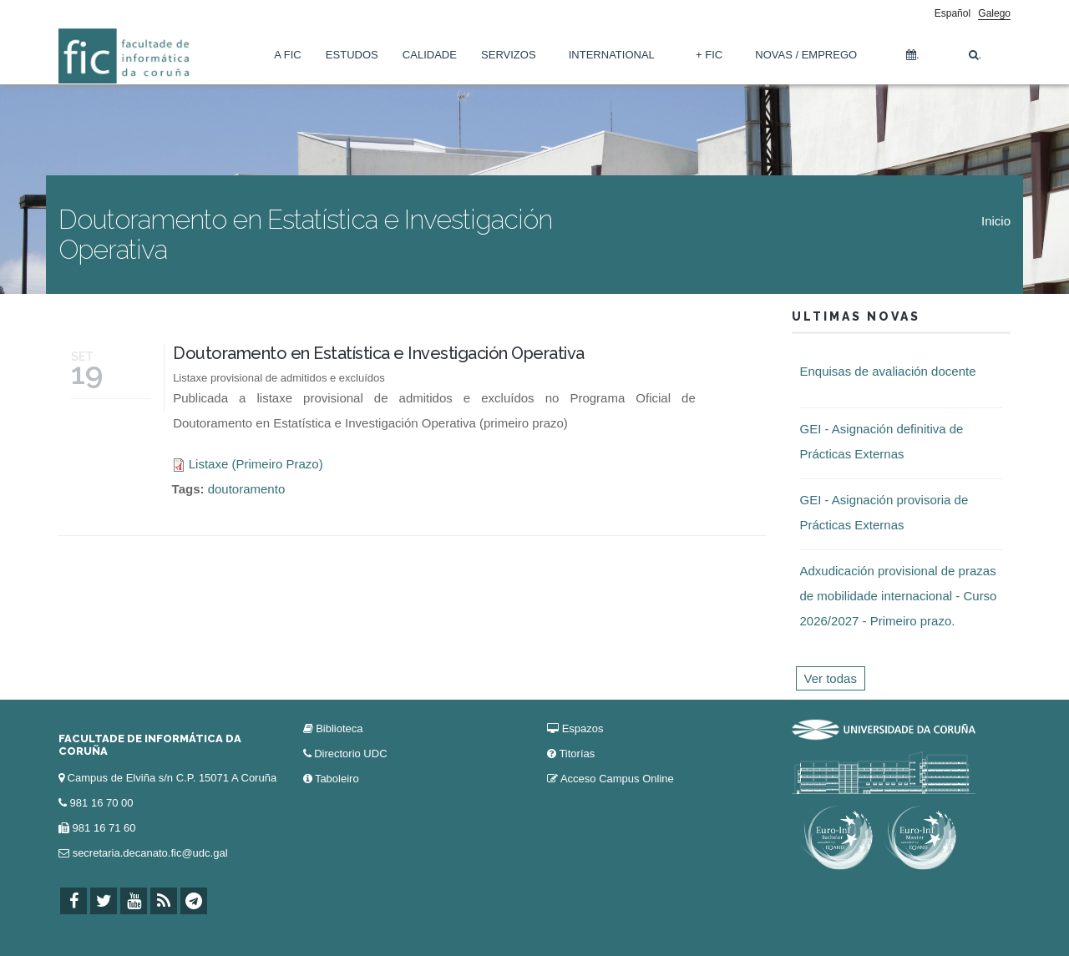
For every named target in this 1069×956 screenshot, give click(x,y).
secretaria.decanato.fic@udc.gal (150, 853)
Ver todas (830, 678)
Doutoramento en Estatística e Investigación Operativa (379, 353)
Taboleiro (337, 778)
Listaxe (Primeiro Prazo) (256, 464)
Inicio (996, 221)
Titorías (577, 753)
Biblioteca (339, 728)
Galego (994, 13)
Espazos (583, 728)
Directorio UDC (350, 753)
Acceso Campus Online (617, 778)
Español (952, 13)
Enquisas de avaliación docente (888, 371)
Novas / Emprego (806, 54)
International (612, 54)
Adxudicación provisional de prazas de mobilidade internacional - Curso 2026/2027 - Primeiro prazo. (898, 596)
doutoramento (247, 489)
